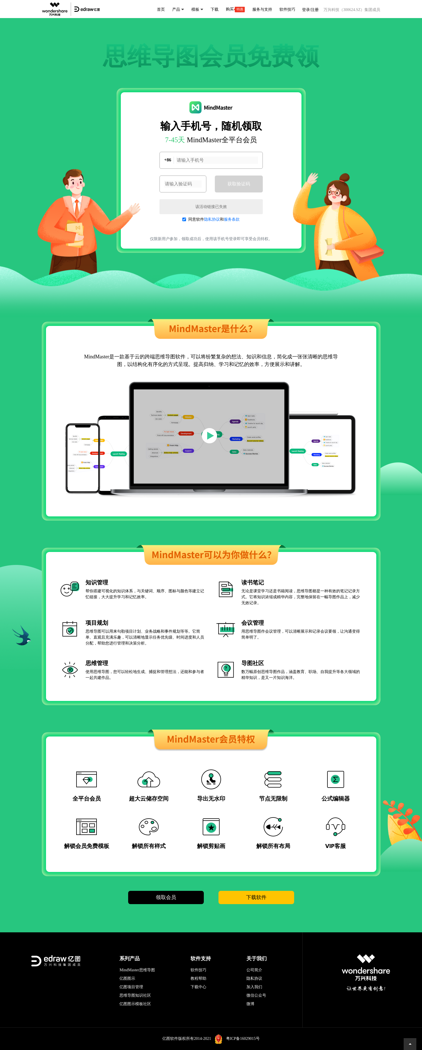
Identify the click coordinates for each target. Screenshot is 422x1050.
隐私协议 (212, 219)
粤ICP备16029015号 (243, 1038)
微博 (250, 1004)
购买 (235, 9)
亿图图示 (127, 978)
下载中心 (198, 987)
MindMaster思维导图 (137, 970)
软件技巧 (198, 970)
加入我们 (254, 987)
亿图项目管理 (131, 987)
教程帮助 (198, 978)
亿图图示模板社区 (135, 1004)
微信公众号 (256, 995)
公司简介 (254, 970)
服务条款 (232, 219)
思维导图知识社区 (135, 995)
